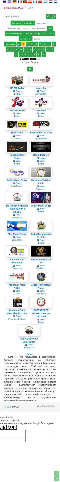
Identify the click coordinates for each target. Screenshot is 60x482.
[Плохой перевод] (12, 427)
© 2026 (12, 407)
